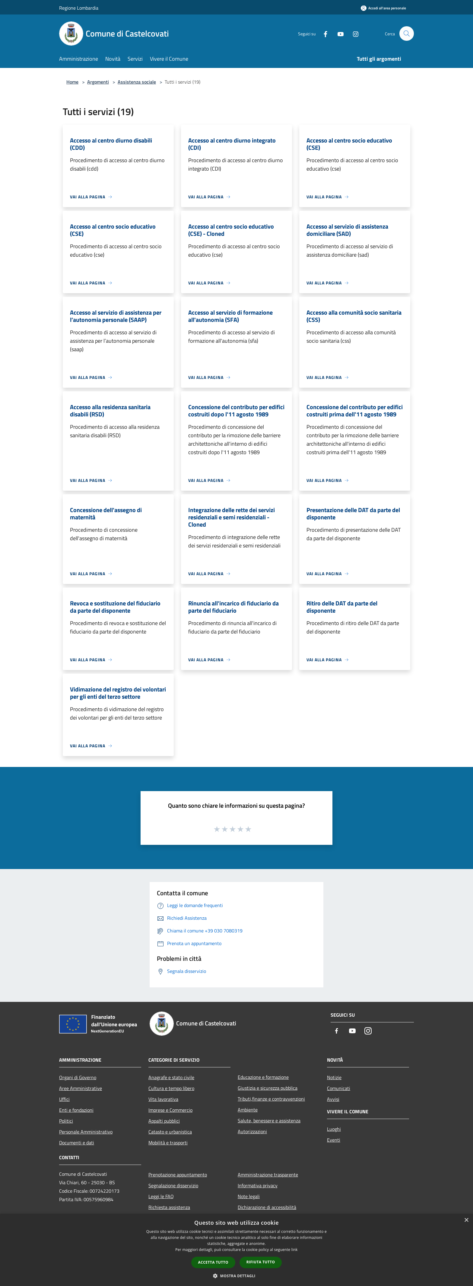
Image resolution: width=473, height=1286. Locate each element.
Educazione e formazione (263, 1077)
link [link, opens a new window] (294, 1249)
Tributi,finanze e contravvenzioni (271, 1098)
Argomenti (98, 81)
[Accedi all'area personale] (383, 8)
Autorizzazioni (252, 1131)
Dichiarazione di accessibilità (267, 1207)
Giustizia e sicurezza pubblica (267, 1088)
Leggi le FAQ (161, 1196)
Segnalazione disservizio (173, 1185)
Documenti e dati (76, 1142)
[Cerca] (406, 33)
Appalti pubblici (164, 1120)
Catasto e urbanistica (170, 1131)
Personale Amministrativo (86, 1131)
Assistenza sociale (137, 81)
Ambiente (248, 1109)
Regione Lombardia (78, 7)
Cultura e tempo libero (171, 1088)
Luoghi (334, 1129)
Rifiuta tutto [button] (260, 1262)
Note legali (249, 1196)
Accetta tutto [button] (213, 1262)
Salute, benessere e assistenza (269, 1120)
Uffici (64, 1099)
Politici (66, 1120)
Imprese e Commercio (170, 1110)
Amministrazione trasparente (268, 1174)
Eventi (333, 1139)
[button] (236, 1276)
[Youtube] (338, 33)
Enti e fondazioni (76, 1110)
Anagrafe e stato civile (171, 1077)
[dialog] (236, 1250)
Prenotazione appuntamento (177, 1174)
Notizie (334, 1077)
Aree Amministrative (80, 1088)
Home (72, 81)
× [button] (466, 1220)
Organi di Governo (77, 1077)
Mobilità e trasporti (168, 1142)
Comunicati (338, 1088)
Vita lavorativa (163, 1099)
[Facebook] (323, 33)
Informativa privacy (258, 1185)
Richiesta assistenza (169, 1207)
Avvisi (333, 1099)
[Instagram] (353, 33)
